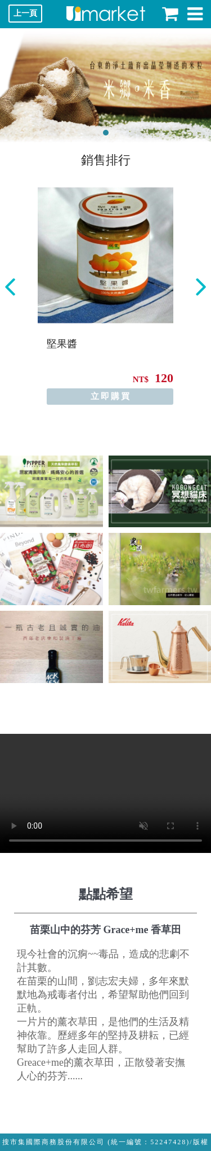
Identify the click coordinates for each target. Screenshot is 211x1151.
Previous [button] (10, 287)
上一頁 (25, 13)
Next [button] (201, 287)
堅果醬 (62, 343)
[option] (105, 296)
